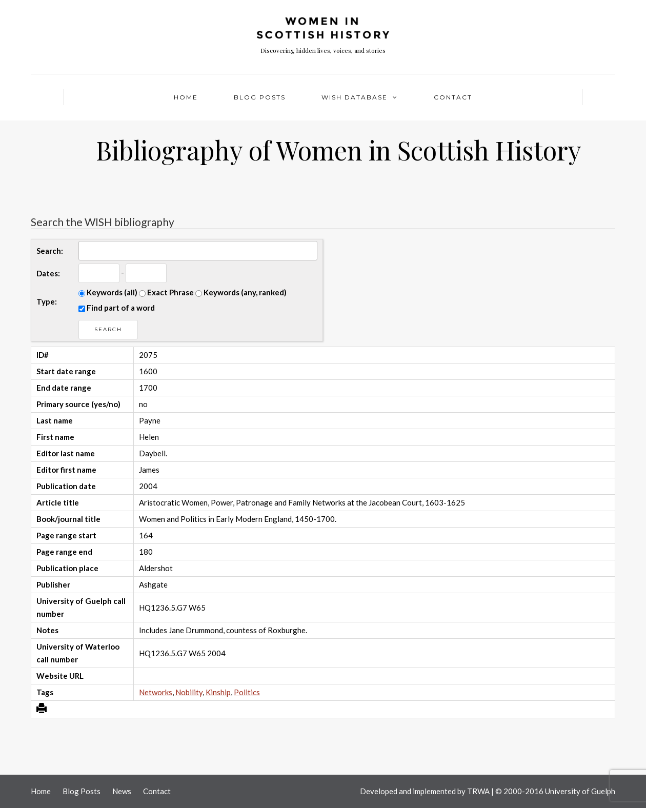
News (121, 791)
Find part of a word (116, 307)
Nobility (189, 692)
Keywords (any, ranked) (241, 292)
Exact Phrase (166, 292)
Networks (155, 692)
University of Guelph (580, 791)
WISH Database (354, 97)
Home (186, 97)
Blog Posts (260, 97)
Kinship (218, 692)
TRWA (478, 791)
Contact (453, 97)
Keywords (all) (107, 292)
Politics (247, 692)
